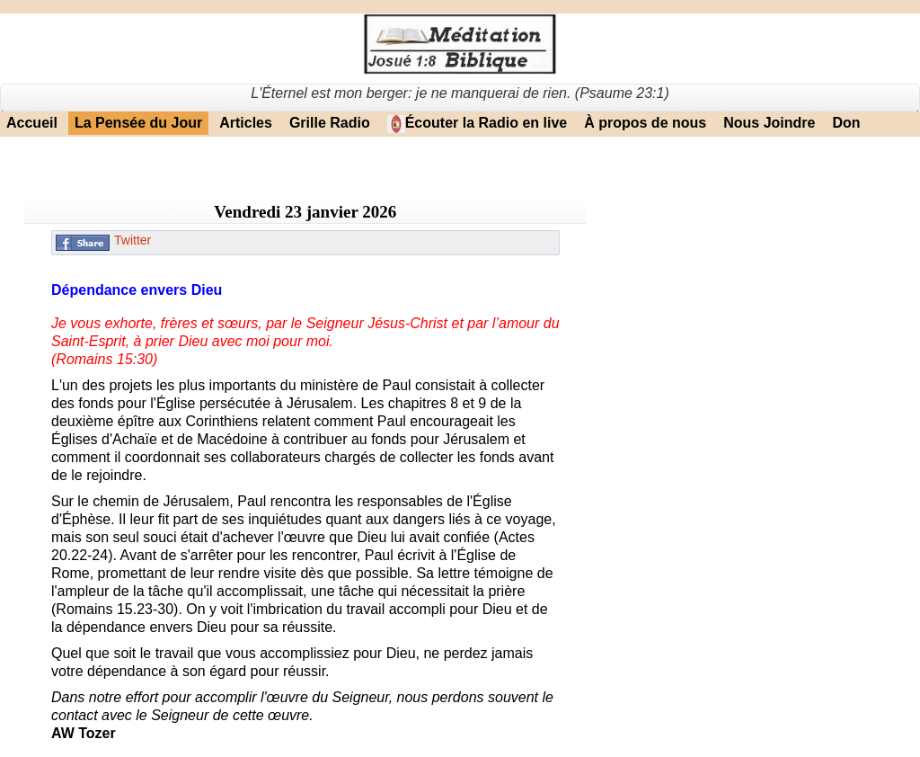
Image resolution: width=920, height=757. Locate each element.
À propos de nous (645, 122)
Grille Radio (329, 122)
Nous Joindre (769, 122)
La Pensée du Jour (138, 122)
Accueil (32, 122)
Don (846, 122)
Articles (245, 122)
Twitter (132, 240)
